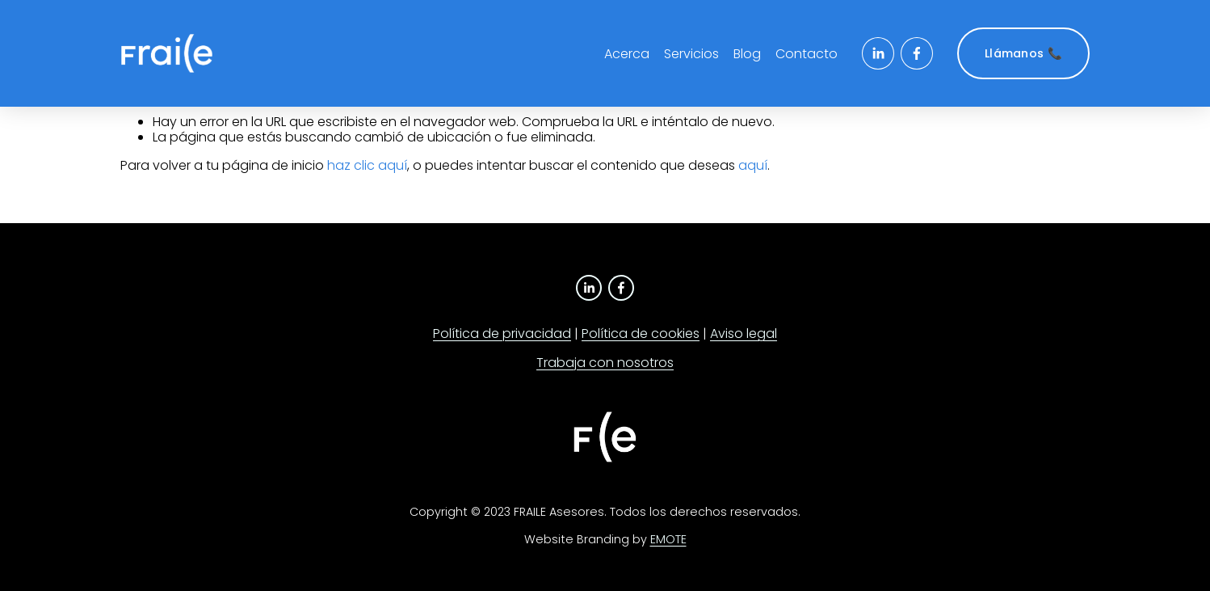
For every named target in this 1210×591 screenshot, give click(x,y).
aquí (752, 165)
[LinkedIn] (878, 53)
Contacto (806, 53)
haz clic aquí (367, 165)
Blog (747, 53)
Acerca (626, 53)
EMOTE (668, 540)
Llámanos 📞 (1023, 53)
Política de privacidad (502, 333)
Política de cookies (641, 333)
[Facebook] (917, 53)
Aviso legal (743, 333)
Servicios (691, 53)
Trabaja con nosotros (605, 362)
